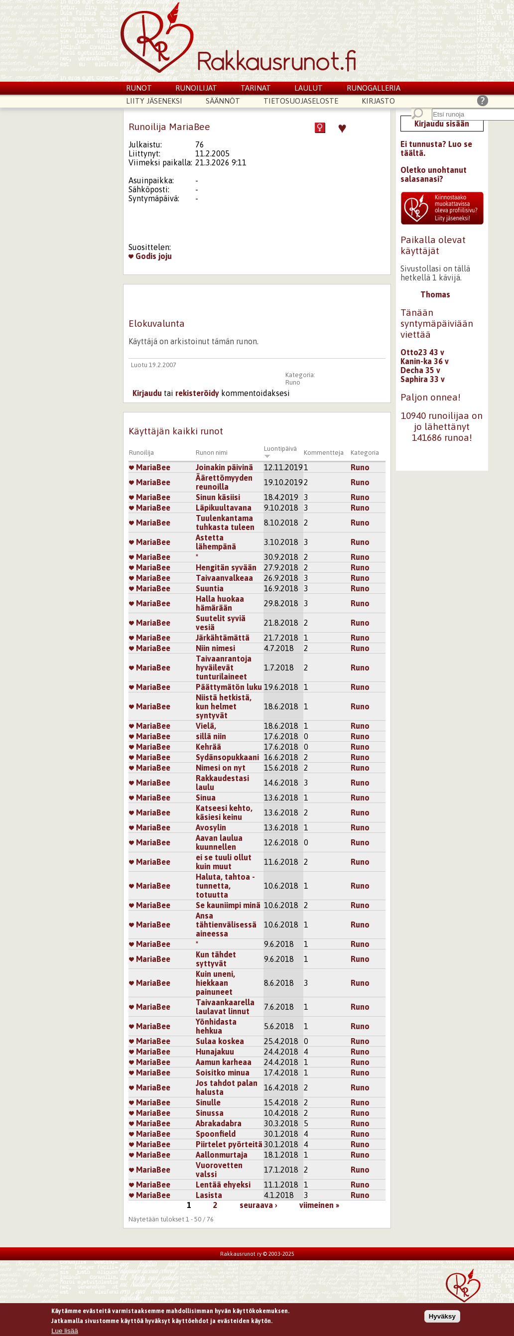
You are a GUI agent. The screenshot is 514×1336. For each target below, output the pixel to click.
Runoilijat (196, 88)
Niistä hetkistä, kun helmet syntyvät (224, 706)
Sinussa (210, 1112)
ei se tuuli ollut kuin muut (224, 862)
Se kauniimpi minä (228, 905)
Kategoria (365, 452)
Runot (139, 88)
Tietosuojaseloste (300, 101)
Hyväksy (442, 1317)
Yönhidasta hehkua (216, 1026)
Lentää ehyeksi (223, 1184)
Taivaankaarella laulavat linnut (225, 1007)
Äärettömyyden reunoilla (224, 482)
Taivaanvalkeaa (224, 577)
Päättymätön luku (229, 686)
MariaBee (149, 467)
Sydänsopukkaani (227, 757)
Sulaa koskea (220, 1041)
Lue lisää (64, 1331)
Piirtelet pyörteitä (229, 1144)
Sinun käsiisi (218, 497)
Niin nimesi (215, 648)
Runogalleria (373, 88)
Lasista (209, 1195)
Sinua (206, 797)
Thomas (435, 294)
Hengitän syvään (226, 567)
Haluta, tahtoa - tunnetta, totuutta (225, 885)
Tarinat (256, 88)
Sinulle (208, 1102)
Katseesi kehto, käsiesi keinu (224, 812)
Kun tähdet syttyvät (216, 959)
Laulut (308, 88)
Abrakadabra (219, 1123)
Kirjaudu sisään (441, 123)
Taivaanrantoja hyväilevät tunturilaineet (224, 667)
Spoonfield (216, 1133)
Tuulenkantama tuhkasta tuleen (225, 523)
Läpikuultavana (224, 507)
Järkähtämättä (223, 637)
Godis (142, 256)
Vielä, (206, 725)
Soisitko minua (223, 1072)
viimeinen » (319, 1205)
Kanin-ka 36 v (424, 361)
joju (165, 256)
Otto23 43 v (422, 352)
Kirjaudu (147, 393)
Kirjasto (378, 101)
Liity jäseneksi (154, 101)
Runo (292, 382)
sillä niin (211, 736)
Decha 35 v (420, 370)
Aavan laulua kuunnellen (219, 842)
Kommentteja (324, 452)
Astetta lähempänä (216, 542)
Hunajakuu (215, 1051)
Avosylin (211, 827)
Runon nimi (212, 452)
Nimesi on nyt (221, 767)
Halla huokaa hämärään (220, 603)
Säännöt (223, 101)
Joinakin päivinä (224, 467)
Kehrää (208, 746)
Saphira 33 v (422, 379)
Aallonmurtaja (222, 1154)
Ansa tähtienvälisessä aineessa (226, 924)
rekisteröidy (197, 393)
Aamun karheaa (224, 1062)
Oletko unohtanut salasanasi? (433, 174)
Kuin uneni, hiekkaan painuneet (215, 982)
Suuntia (210, 588)
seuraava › (258, 1205)
